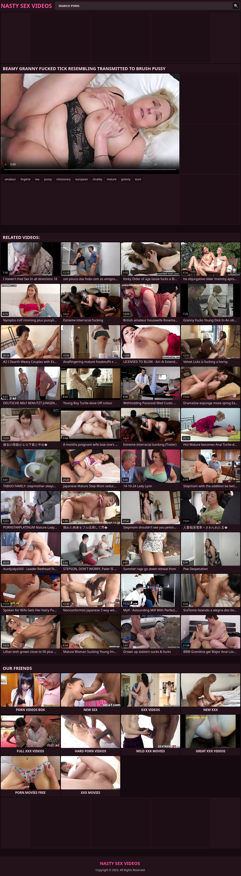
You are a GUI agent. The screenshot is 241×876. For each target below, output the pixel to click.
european (81, 179)
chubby (97, 179)
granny (125, 179)
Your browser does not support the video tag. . (90, 124)
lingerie (25, 179)
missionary (63, 179)
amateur (10, 179)
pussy (48, 179)
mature (111, 179)
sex (37, 179)
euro (138, 179)
